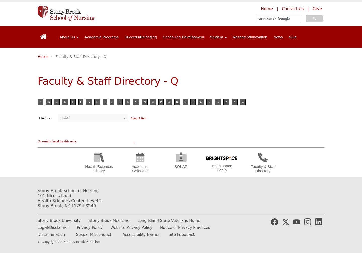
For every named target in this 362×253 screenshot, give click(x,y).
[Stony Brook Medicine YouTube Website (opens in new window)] (296, 221)
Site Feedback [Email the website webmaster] (182, 234)
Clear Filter (138, 118)
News (278, 37)
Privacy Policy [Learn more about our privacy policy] (90, 227)
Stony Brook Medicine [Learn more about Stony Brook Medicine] (109, 220)
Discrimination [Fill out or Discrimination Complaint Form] (51, 234)
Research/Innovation (250, 37)
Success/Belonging (141, 37)
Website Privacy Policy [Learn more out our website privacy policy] (131, 227)
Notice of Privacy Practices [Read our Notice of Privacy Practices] (185, 227)
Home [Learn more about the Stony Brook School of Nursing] (267, 8)
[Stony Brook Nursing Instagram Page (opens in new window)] (307, 221)
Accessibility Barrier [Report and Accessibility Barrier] (141, 234)
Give (293, 37)
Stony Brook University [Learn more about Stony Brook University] (59, 220)
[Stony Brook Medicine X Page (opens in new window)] (285, 221)
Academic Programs (102, 37)
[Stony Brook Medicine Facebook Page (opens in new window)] (274, 221)
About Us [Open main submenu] (69, 37)
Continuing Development (183, 37)
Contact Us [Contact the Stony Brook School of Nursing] (293, 8)
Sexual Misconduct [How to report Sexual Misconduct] (93, 234)
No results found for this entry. (57, 141)
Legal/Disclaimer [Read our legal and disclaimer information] (53, 227)
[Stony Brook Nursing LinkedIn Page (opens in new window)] (318, 221)
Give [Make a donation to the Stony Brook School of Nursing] (317, 8)
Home (43, 57)
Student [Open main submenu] (218, 37)
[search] (277, 19)
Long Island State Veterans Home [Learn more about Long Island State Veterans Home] (168, 220)
